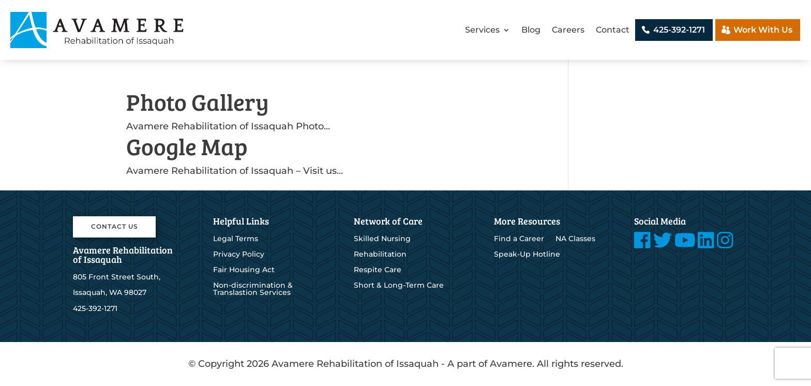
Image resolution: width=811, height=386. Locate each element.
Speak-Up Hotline (527, 254)
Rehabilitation (380, 254)
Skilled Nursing (382, 239)
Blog (530, 30)
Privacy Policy (238, 254)
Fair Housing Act (244, 270)
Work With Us (762, 30)
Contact (612, 30)
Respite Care (377, 270)
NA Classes (575, 239)
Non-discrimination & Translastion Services (253, 289)
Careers (568, 30)
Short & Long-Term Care (399, 285)
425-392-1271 (679, 30)
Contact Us (114, 226)
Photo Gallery (197, 101)
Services (482, 30)
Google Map (187, 146)
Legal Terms (235, 239)
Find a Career (519, 239)
